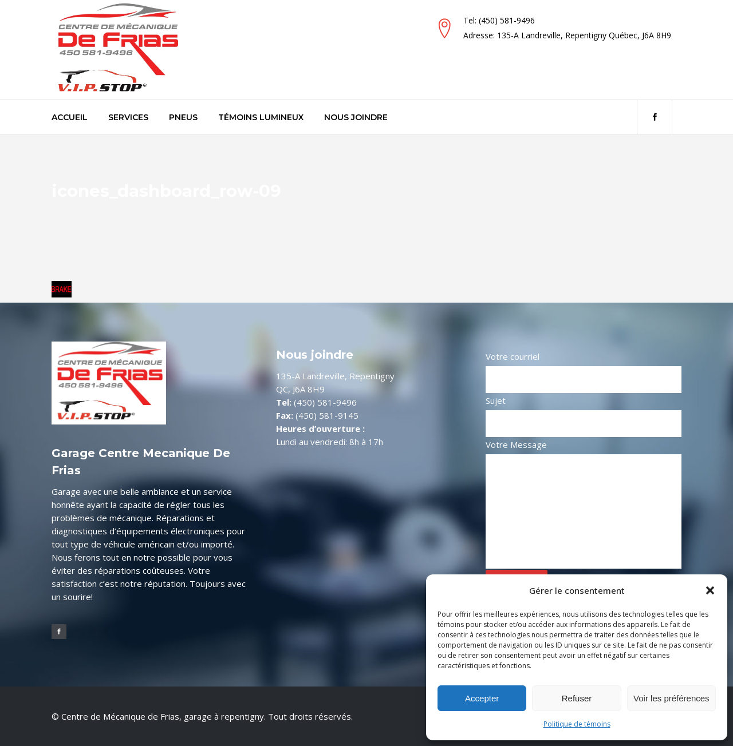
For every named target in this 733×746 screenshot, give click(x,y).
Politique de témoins (576, 724)
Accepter (482, 698)
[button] (710, 590)
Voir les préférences (671, 698)
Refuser (577, 698)
